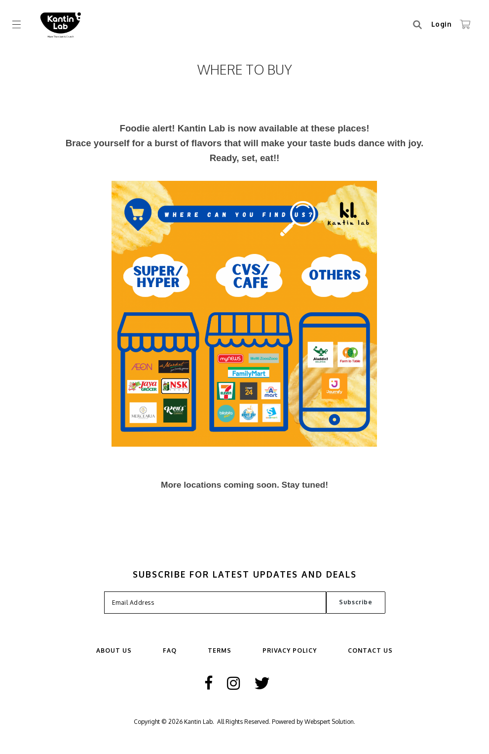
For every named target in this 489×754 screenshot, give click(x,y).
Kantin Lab (198, 721)
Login (441, 24)
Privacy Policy (290, 650)
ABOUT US (114, 650)
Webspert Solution (329, 721)
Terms (219, 650)
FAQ (170, 650)
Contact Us (370, 650)
